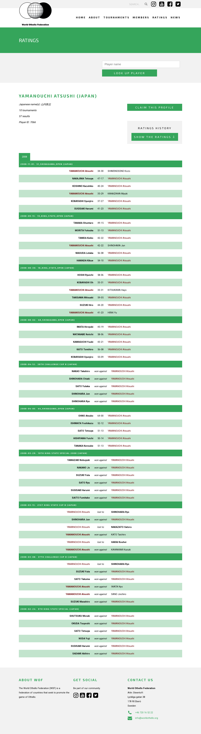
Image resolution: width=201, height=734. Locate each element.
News (176, 17)
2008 (24, 148)
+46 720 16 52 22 (140, 700)
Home (81, 17)
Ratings (160, 17)
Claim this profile (154, 99)
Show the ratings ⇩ (155, 128)
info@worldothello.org (143, 706)
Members (141, 17)
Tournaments (116, 17)
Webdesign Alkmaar (32, 728)
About (94, 17)
